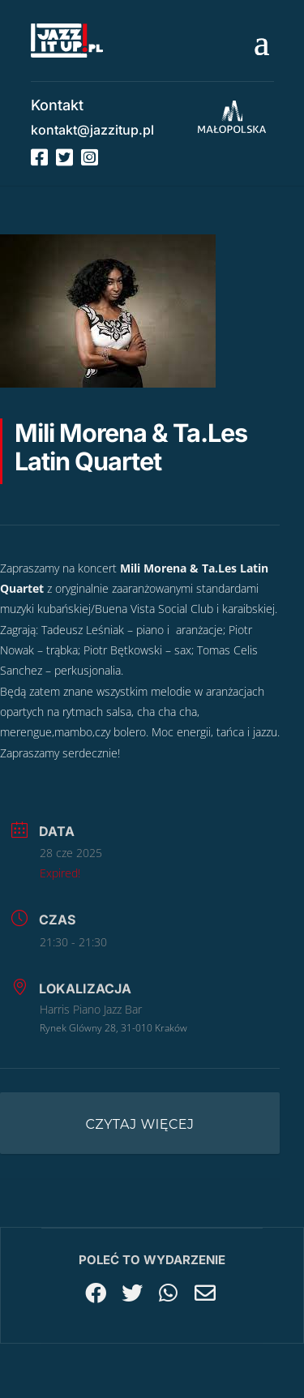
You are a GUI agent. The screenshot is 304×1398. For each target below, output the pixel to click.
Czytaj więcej (140, 1124)
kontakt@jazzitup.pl (92, 130)
